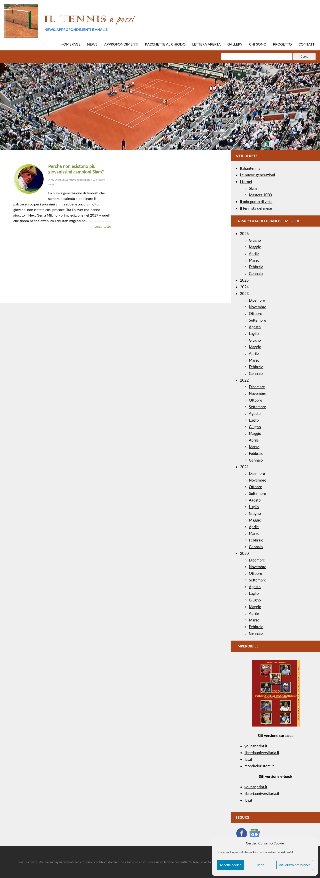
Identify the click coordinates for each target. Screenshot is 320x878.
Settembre (257, 320)
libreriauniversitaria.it (261, 752)
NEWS (92, 44)
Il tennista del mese (256, 208)
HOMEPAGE (70, 44)
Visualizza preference (295, 865)
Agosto (255, 327)
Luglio (254, 333)
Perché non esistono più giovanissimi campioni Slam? (76, 168)
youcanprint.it (255, 746)
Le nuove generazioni (257, 175)
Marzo (254, 260)
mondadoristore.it (259, 766)
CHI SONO (257, 44)
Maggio (255, 247)
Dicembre (257, 300)
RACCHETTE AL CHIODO (165, 44)
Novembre (257, 307)
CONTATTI (307, 44)
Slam (253, 188)
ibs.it (248, 759)
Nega (260, 865)
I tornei (246, 181)
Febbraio (256, 267)
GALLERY (234, 44)
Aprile (254, 253)
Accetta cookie (230, 865)
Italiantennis (250, 168)
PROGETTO (282, 44)
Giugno (255, 240)
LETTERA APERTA (206, 44)
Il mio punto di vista (256, 201)
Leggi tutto (102, 226)
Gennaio (256, 273)
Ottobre (255, 313)
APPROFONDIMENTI (121, 44)
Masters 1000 (260, 195)
